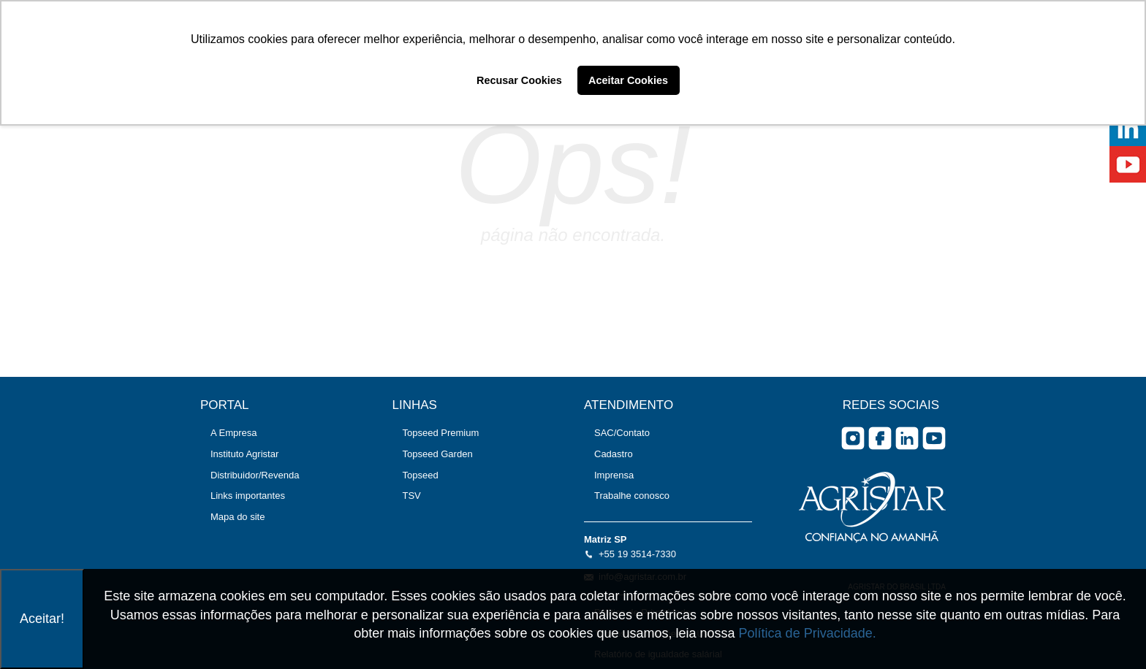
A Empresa (233, 432)
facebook (880, 438)
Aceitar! (42, 618)
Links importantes (247, 495)
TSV (412, 495)
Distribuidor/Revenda (254, 475)
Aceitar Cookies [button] (628, 80)
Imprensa (614, 475)
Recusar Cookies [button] (519, 80)
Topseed (421, 475)
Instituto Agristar (244, 453)
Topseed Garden (438, 453)
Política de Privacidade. (807, 633)
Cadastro (613, 453)
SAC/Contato (622, 432)
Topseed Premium (441, 432)
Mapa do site (237, 516)
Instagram (853, 438)
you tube (934, 438)
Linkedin (907, 438)
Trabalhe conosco (631, 495)
